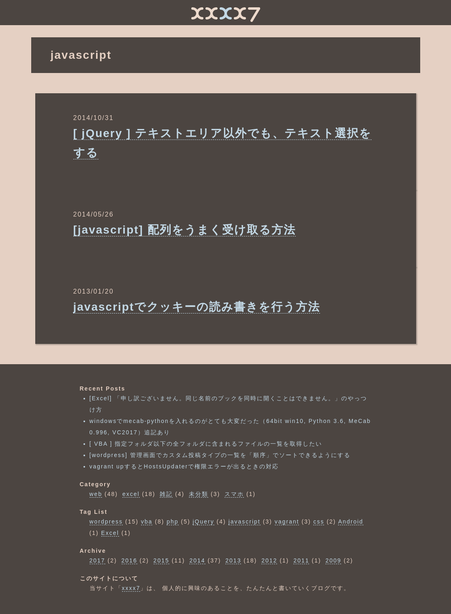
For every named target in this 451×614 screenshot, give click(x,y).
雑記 (166, 494)
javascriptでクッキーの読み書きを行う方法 (197, 307)
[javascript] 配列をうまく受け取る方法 (184, 229)
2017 (97, 560)
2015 (161, 560)
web (96, 494)
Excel (110, 533)
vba (147, 521)
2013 (233, 560)
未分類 (198, 494)
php (172, 521)
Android (350, 521)
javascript (245, 521)
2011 (301, 560)
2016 (129, 560)
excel (131, 494)
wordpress (106, 521)
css (318, 521)
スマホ (234, 494)
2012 (269, 560)
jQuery (203, 521)
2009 (333, 560)
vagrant (287, 521)
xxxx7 (131, 588)
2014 (197, 560)
